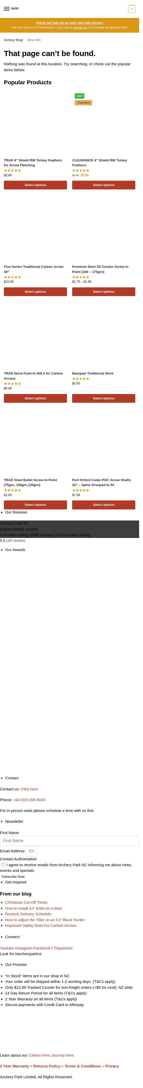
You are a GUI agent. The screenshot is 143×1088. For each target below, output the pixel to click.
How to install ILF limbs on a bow (33, 908)
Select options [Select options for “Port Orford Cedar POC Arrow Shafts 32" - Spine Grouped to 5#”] (104, 505)
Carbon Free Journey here (50, 1055)
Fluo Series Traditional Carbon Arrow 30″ (33, 269)
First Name (9, 832)
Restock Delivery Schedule (28, 914)
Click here (29, 789)
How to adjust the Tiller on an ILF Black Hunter (45, 920)
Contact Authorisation (18, 859)
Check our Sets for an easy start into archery (69, 23)
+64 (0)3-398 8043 (29, 800)
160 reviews (15, 540)
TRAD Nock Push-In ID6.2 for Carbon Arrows (33, 375)
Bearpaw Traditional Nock (92, 373)
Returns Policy (46, 1066)
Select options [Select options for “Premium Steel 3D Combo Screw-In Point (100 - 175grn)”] (104, 292)
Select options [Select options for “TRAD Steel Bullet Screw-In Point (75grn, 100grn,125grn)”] (35, 505)
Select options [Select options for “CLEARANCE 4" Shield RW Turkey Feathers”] (104, 185)
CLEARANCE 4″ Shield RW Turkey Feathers (99, 162)
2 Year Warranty (14, 1066)
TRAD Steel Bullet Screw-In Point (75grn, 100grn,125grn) (30, 482)
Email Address (13, 851)
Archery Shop (13, 40)
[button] (131, 9)
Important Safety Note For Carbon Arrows (40, 925)
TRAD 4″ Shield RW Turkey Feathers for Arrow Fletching (33, 162)
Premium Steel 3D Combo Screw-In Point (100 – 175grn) (100, 269)
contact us (80, 27)
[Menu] (11, 9)
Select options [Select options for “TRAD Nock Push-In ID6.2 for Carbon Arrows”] (35, 398)
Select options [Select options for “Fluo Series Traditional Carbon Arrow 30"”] (35, 292)
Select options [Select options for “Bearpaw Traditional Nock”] (104, 398)
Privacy (112, 1066)
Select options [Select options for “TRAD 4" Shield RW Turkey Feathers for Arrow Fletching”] (35, 185)
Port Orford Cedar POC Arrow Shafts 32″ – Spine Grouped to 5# (101, 482)
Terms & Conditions (83, 1066)
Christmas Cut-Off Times (26, 902)
